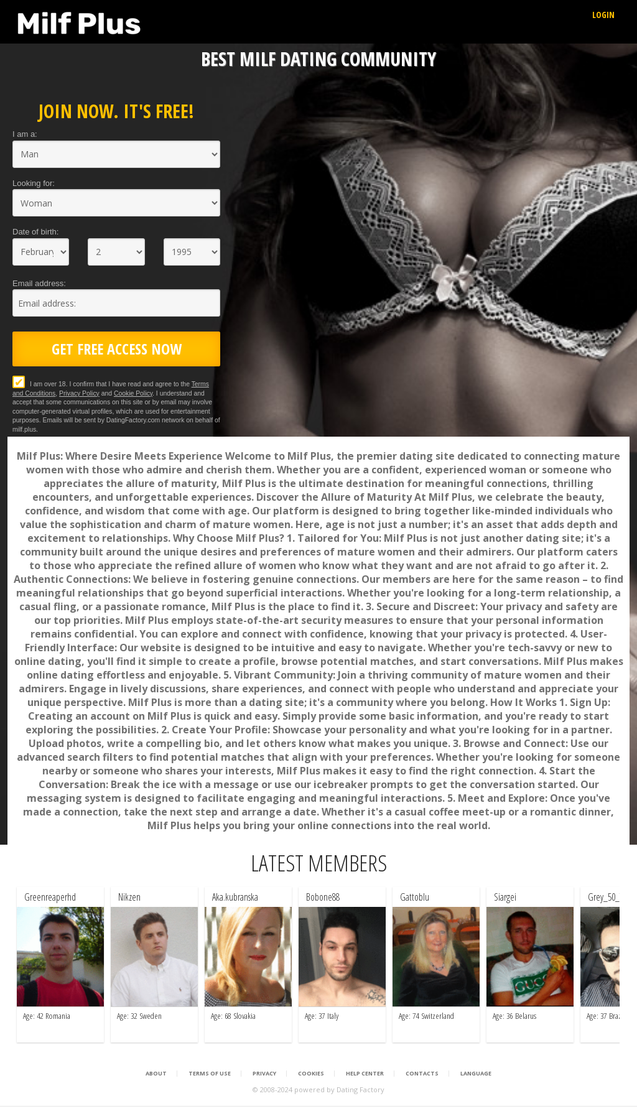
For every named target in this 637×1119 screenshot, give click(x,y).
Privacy (264, 1073)
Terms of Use (209, 1073)
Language (475, 1073)
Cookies (311, 1073)
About (156, 1073)
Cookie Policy (133, 393)
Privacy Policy (79, 393)
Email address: (39, 283)
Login (603, 15)
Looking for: (33, 183)
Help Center (365, 1073)
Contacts (422, 1073)
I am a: (24, 134)
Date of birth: (35, 231)
